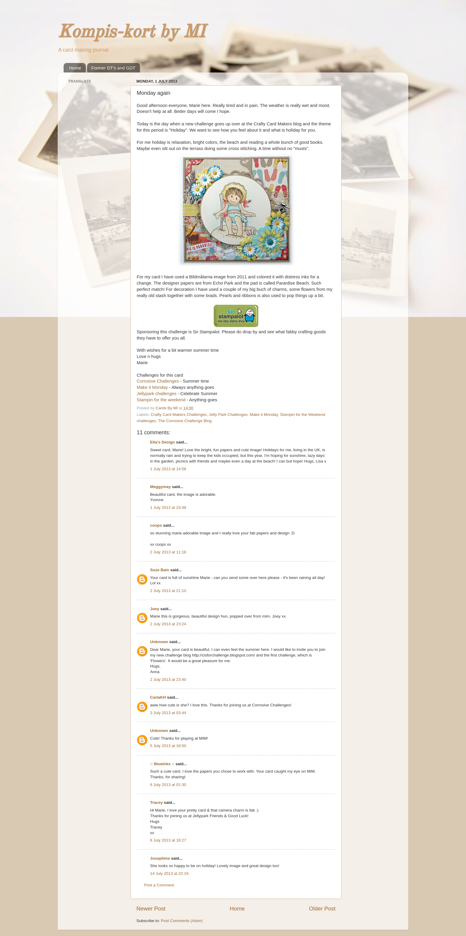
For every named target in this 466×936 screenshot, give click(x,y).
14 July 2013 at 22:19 (169, 873)
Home (75, 67)
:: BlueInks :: (162, 764)
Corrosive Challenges (158, 381)
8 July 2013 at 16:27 (168, 840)
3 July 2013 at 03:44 (168, 713)
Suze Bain (159, 570)
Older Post (322, 908)
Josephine (160, 858)
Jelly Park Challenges (228, 414)
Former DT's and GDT (114, 67)
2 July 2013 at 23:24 (168, 624)
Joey (154, 609)
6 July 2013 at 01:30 (168, 784)
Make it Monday (152, 387)
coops (156, 525)
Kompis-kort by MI (131, 32)
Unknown (159, 642)
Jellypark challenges (157, 393)
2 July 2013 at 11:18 (168, 552)
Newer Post (151, 908)
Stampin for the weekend (161, 399)
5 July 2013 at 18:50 (168, 746)
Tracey (156, 802)
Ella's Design (162, 442)
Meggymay (160, 486)
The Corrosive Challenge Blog (185, 421)
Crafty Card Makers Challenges (179, 414)
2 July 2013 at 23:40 (168, 679)
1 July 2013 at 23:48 (168, 507)
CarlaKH (158, 697)
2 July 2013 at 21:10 (168, 590)
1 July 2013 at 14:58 (168, 469)
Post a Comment (159, 885)
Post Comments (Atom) (182, 920)
